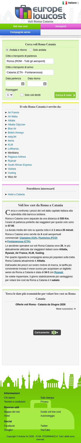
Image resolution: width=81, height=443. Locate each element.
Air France (13, 112)
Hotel (7, 415)
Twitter (44, 425)
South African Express (20, 164)
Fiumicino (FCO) (47, 237)
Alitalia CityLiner (16, 124)
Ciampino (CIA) (28, 237)
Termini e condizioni (14, 401)
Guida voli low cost (50, 411)
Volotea (12, 168)
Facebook (9, 425)
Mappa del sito (12, 411)
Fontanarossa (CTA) (18, 241)
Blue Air (12, 128)
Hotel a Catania (16, 194)
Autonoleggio (47, 415)
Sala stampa (47, 397)
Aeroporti (60, 26)
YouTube (45, 430)
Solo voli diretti (32, 95)
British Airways (16, 132)
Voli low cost (20, 26)
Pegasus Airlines (17, 156)
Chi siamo (9, 397)
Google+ (8, 430)
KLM (10, 144)
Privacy (44, 401)
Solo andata (39, 50)
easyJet (12, 136)
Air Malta (12, 116)
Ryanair (12, 160)
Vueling (12, 172)
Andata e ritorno (18, 50)
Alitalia (11, 120)
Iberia (11, 140)
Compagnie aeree (20, 32)
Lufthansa (13, 148)
